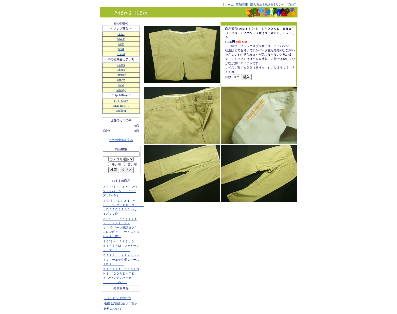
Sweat (121, 39)
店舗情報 (242, 4)
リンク (280, 4)
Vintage (121, 90)
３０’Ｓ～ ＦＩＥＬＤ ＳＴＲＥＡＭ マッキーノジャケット (121, 246)
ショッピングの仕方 (117, 298)
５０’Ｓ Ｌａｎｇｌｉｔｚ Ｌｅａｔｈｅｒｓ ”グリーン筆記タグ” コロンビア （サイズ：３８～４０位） (121, 227)
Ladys (121, 65)
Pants (121, 44)
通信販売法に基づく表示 (120, 303)
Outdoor (121, 111)
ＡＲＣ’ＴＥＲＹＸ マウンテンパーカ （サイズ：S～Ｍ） (120, 191)
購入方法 (256, 4)
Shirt (121, 49)
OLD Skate (121, 101)
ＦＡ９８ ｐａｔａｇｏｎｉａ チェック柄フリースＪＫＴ (121, 260)
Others (121, 80)
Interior (121, 75)
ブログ (291, 4)
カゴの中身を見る (121, 140)
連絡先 (268, 4)
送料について (113, 308)
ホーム (229, 4)
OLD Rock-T (121, 105)
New (121, 85)
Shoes (121, 70)
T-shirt (121, 54)
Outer (120, 34)
